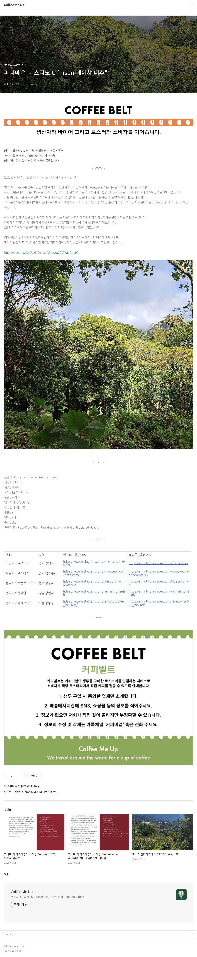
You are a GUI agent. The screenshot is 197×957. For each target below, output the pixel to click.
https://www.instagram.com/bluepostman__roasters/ (94, 582)
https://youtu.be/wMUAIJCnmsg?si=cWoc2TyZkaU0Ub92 (41, 252)
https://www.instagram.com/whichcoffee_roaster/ (94, 563)
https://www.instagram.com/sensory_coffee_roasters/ (94, 603)
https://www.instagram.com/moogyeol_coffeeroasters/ (94, 572)
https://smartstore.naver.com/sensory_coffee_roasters (159, 603)
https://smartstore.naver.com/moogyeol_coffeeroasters (159, 572)
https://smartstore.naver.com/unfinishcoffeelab (159, 592)
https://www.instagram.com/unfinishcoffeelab (94, 592)
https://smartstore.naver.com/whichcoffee (158, 563)
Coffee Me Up (14, 5)
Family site (10, 934)
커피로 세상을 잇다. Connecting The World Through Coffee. (48, 897)
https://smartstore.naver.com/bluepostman (158, 582)
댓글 (6, 874)
